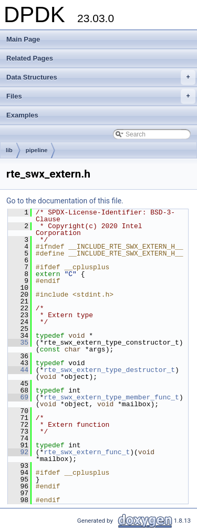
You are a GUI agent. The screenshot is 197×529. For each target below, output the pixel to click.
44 (18, 370)
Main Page (23, 39)
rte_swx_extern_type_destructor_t (109, 370)
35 (18, 342)
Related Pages (29, 58)
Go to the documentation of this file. (64, 201)
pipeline (37, 150)
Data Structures (100, 77)
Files (100, 96)
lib (9, 150)
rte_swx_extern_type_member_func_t (111, 397)
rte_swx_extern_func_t (87, 452)
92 (18, 452)
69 (18, 397)
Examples (22, 115)
